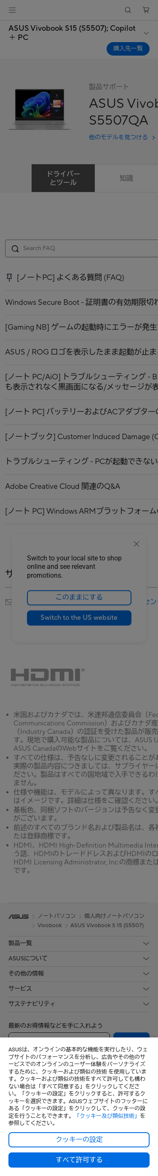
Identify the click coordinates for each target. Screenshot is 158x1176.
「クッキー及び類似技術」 (107, 1116)
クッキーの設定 (79, 1140)
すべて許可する (79, 1160)
